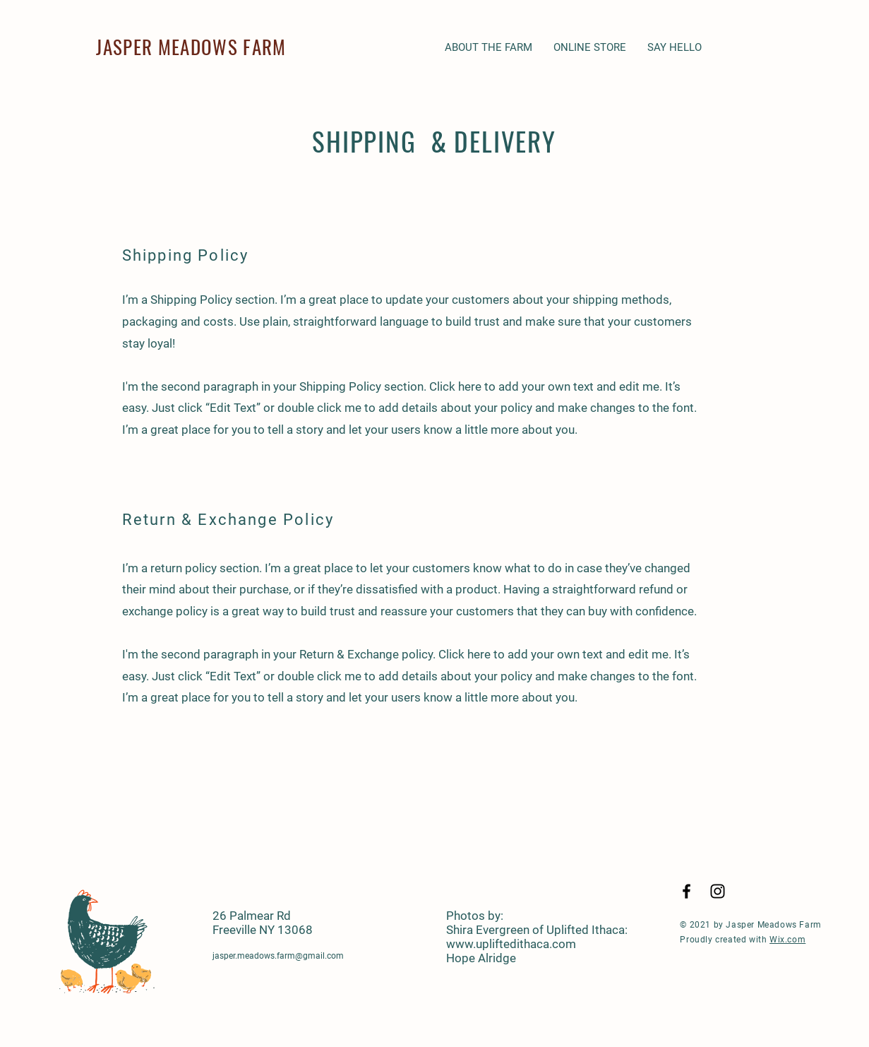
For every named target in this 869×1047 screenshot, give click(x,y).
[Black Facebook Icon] (686, 891)
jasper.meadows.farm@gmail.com (278, 956)
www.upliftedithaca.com (511, 944)
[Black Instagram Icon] (717, 891)
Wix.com (787, 940)
